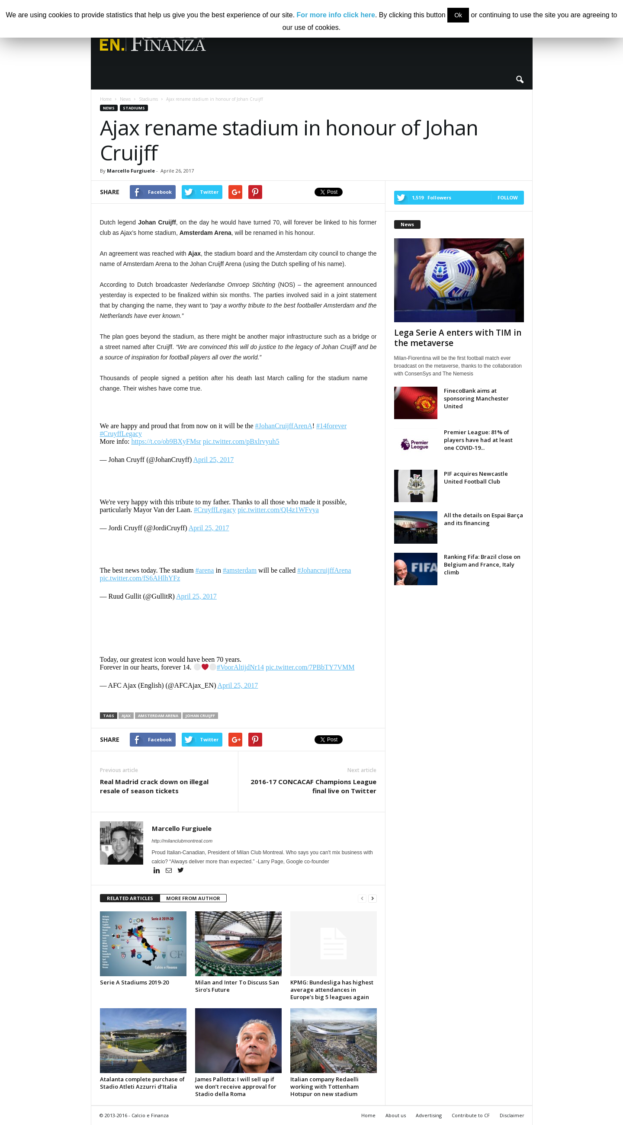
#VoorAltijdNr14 (240, 667)
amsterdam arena (158, 715)
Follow (508, 197)
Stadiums (134, 108)
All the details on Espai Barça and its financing (483, 519)
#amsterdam (240, 570)
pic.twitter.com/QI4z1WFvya (278, 509)
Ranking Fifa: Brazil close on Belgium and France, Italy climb (482, 564)
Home (368, 1115)
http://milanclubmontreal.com (182, 840)
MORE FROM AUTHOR (193, 898)
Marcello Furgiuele (131, 170)
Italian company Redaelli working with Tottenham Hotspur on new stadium (324, 1086)
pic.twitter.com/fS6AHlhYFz (140, 578)
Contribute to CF (471, 1115)
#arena (205, 570)
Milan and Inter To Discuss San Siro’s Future (237, 986)
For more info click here (336, 15)
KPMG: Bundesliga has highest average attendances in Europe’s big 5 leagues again (331, 989)
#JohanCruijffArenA (283, 425)
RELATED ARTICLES (130, 898)
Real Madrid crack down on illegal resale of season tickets (154, 786)
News (109, 108)
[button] (519, 80)
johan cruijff (200, 715)
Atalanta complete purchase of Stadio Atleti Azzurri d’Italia (142, 1082)
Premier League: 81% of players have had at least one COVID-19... (478, 440)
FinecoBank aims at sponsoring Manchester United (476, 398)
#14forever (331, 425)
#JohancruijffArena (324, 570)
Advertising (429, 1115)
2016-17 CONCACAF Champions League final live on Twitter (313, 786)
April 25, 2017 (213, 459)
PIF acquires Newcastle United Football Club (476, 477)
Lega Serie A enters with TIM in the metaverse (457, 338)
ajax (126, 715)
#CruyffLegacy (121, 433)
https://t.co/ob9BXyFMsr (166, 441)
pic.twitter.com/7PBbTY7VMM (310, 667)
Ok (458, 15)
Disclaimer (512, 1115)
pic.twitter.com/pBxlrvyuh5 (241, 441)
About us (395, 1115)
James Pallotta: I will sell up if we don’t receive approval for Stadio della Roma (235, 1086)
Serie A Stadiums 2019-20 (134, 982)
